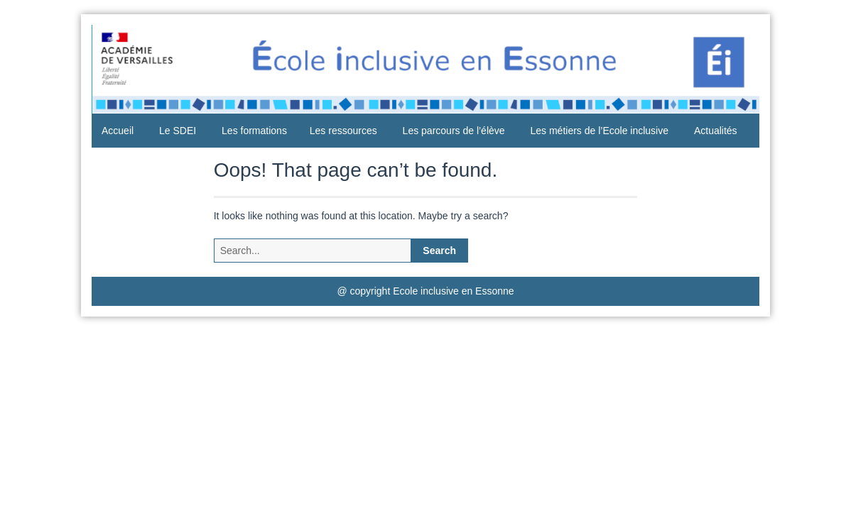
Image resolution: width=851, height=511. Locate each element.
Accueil (118, 130)
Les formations (254, 130)
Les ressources (343, 130)
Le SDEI (177, 130)
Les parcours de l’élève (454, 130)
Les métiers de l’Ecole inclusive (599, 130)
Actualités (715, 130)
